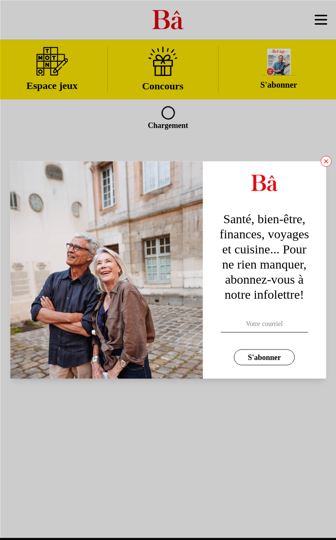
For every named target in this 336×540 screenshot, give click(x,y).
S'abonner (264, 357)
